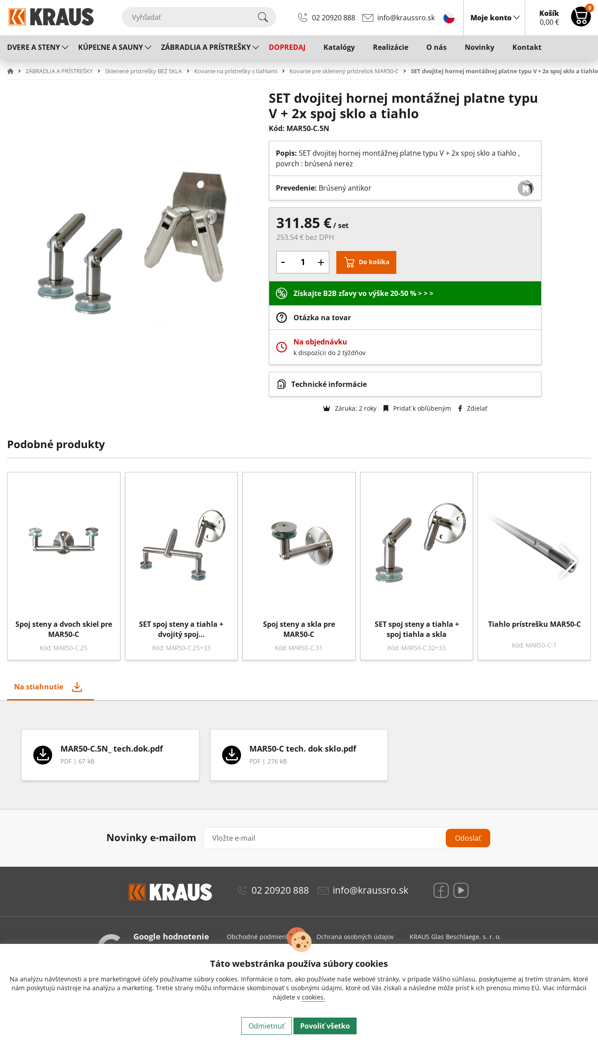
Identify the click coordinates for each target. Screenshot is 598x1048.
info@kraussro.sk (406, 17)
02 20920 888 (333, 17)
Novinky (479, 47)
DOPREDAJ (287, 47)
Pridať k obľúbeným (417, 408)
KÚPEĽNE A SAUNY (110, 47)
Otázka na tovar (322, 317)
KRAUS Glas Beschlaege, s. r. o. (455, 936)
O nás (436, 47)
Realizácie (390, 47)
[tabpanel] (299, 755)
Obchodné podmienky (259, 936)
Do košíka (374, 262)
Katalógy (339, 47)
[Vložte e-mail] (347, 838)
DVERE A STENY (33, 47)
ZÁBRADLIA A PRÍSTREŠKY (206, 47)
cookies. (313, 997)
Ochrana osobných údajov (355, 936)
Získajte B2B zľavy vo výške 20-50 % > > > (363, 293)
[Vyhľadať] (199, 17)
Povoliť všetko (325, 1026)
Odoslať (468, 838)
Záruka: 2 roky (349, 408)
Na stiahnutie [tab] (38, 687)
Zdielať (472, 408)
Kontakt (527, 47)
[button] (15, 71)
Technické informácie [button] (329, 384)
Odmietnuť (266, 1026)
